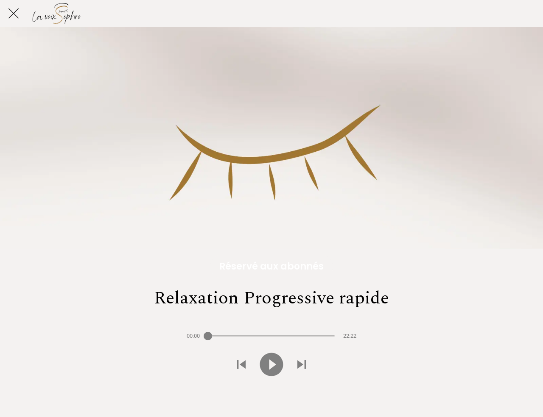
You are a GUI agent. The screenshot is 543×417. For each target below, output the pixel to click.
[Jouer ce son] (271, 365)
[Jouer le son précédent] (241, 365)
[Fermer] (13, 13)
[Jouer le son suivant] (301, 365)
